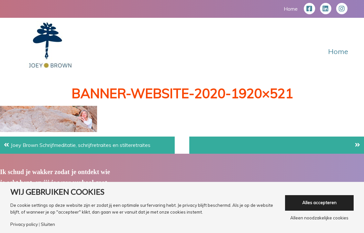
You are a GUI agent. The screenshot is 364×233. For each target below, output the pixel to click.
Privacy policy (24, 224)
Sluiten (48, 224)
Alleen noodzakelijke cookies (319, 218)
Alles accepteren (319, 202)
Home (291, 9)
